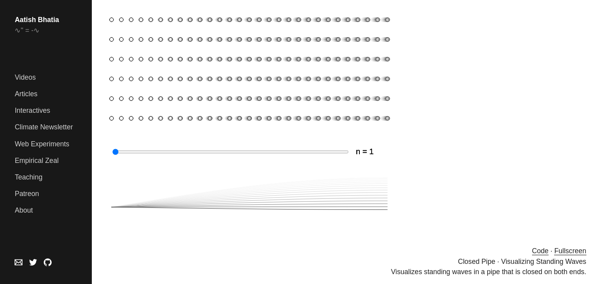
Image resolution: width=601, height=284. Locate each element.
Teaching (28, 177)
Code (540, 251)
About (24, 210)
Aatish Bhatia (37, 20)
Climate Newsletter (44, 127)
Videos (25, 77)
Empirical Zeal (36, 160)
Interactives (32, 110)
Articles (26, 94)
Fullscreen (570, 251)
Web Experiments (42, 144)
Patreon (27, 194)
